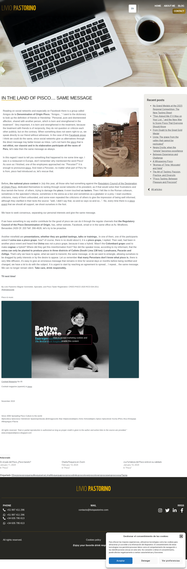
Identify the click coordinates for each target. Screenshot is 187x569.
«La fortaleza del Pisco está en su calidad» (142, 462)
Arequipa (37, 475)
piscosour (116, 475)
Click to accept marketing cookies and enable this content (70, 339)
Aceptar (121, 560)
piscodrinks (72, 475)
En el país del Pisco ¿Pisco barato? (15, 462)
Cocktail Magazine (9, 381)
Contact (179, 11)
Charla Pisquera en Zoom (73, 462)
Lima (47, 475)
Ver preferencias (171, 560)
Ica (43, 475)
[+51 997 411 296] (4, 510)
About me (169, 6)
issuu (29, 386)
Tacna (124, 475)
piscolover (83, 475)
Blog (181, 6)
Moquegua (55, 475)
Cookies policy (93, 540)
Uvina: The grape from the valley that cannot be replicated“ (166, 140)
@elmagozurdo (7, 290)
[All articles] (149, 189)
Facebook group (77, 135)
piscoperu (106, 475)
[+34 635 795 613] (4, 518)
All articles (156, 189)
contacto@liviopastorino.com (93, 510)
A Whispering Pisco (163, 161)
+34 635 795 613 (15, 518)
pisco (73, 142)
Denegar (145, 560)
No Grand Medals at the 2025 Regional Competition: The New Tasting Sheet (167, 109)
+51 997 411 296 (15, 510)
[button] (181, 536)
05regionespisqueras (22, 475)
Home (158, 6)
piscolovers (95, 475)
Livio (18, 8)
